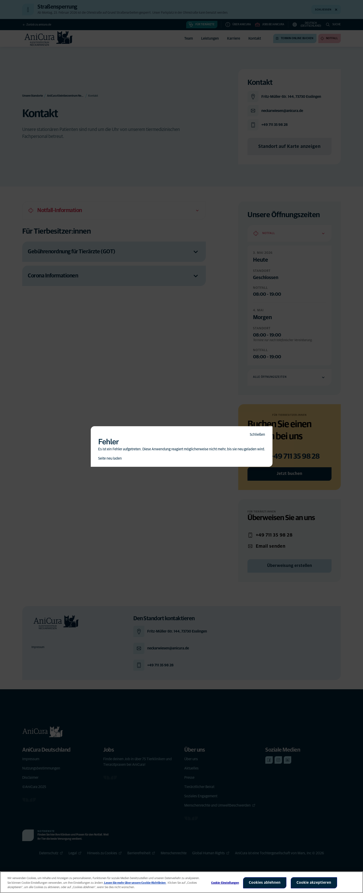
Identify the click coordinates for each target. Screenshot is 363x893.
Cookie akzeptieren (314, 882)
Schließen (257, 434)
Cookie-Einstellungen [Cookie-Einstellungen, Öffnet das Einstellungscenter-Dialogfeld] (225, 882)
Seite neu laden (110, 458)
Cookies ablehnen (265, 882)
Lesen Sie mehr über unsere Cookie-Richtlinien (135, 882)
